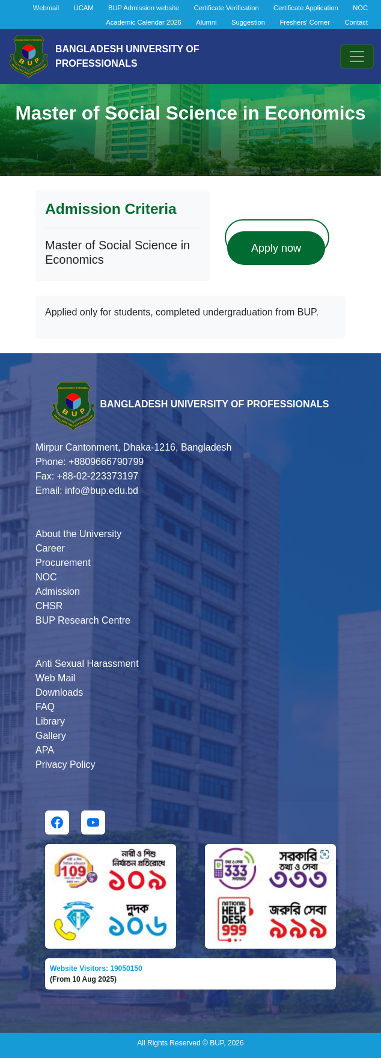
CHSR (48, 606)
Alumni (206, 22)
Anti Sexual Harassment (87, 663)
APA (44, 750)
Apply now (276, 248)
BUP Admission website (143, 7)
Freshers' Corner (304, 22)
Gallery (50, 736)
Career (50, 548)
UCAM (84, 7)
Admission (57, 591)
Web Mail (55, 678)
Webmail (46, 7)
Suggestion (248, 22)
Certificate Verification (226, 7)
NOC (360, 7)
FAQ (45, 707)
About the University (78, 534)
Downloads (59, 692)
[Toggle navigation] (357, 56)
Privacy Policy (65, 764)
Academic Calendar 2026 (143, 22)
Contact (356, 22)
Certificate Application (305, 7)
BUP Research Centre (82, 620)
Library (50, 721)
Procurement (63, 563)
